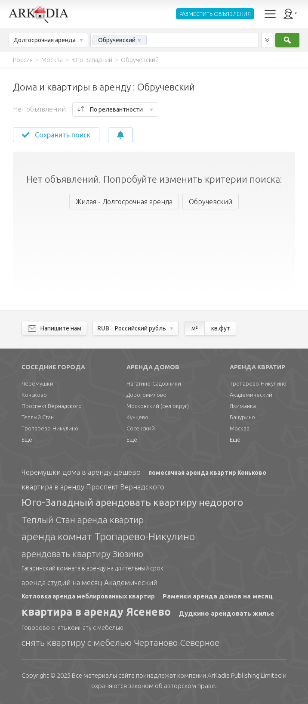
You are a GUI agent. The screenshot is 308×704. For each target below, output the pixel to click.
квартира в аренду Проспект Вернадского (93, 487)
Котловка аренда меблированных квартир (88, 596)
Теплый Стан (38, 417)
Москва (239, 428)
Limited (244, 675)
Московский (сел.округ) (157, 406)
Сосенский (140, 428)
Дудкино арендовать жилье (226, 613)
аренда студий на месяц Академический (89, 582)
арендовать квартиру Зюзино (82, 553)
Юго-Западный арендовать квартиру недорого (132, 502)
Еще (27, 439)
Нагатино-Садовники (153, 383)
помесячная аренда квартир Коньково (207, 472)
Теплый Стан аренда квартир (83, 519)
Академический (251, 395)
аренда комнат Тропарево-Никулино (108, 536)
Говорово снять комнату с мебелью (72, 627)
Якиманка (243, 406)
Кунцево (137, 417)
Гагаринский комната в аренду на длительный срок (92, 568)
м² (194, 328)
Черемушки (37, 383)
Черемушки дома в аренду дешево (81, 472)
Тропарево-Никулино (50, 428)
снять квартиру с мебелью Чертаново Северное (120, 642)
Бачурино (242, 417)
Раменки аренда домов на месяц (218, 596)
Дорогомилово (146, 395)
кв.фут (220, 328)
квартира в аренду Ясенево (96, 612)
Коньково (34, 395)
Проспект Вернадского (52, 406)
